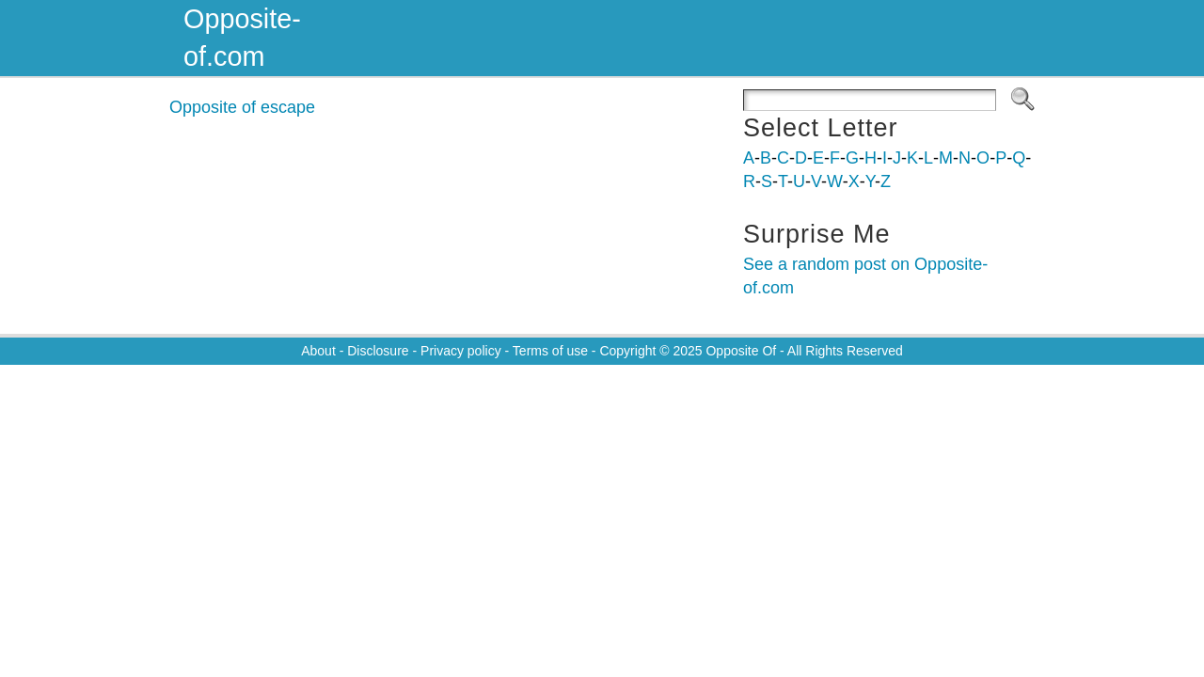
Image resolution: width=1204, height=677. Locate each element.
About (318, 350)
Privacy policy (460, 350)
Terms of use (550, 350)
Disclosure (377, 350)
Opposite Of (740, 350)
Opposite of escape (242, 107)
